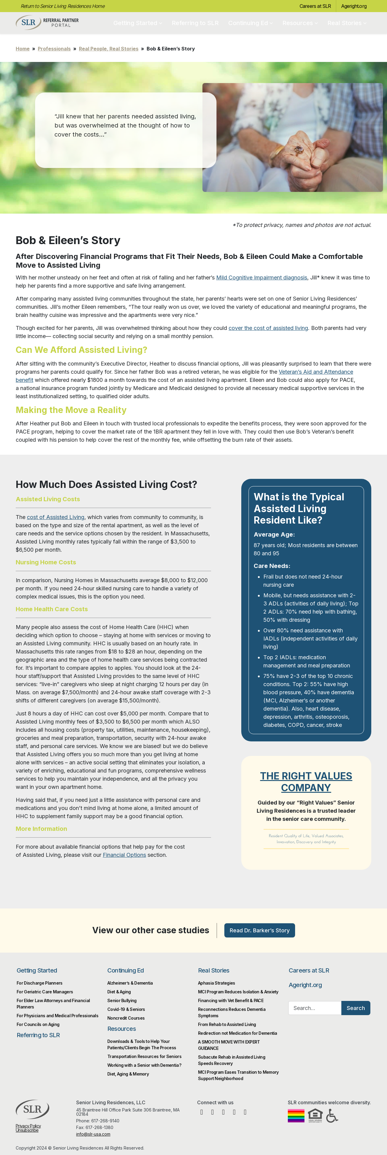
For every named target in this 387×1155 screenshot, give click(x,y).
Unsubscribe (27, 1130)
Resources (300, 23)
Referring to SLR (195, 23)
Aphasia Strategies (216, 983)
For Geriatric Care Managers (45, 991)
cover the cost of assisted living (268, 328)
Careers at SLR (315, 6)
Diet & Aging (119, 991)
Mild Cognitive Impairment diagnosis (261, 277)
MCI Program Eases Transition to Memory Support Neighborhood (238, 1075)
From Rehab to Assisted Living (227, 1024)
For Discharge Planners (40, 983)
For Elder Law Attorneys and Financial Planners (53, 1003)
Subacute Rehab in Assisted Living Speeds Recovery (231, 1060)
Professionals (54, 49)
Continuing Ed (250, 23)
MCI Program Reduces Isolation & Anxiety (238, 991)
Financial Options (124, 855)
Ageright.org (353, 6)
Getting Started (137, 23)
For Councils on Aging (38, 1024)
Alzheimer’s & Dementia (130, 983)
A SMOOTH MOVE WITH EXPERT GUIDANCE (229, 1045)
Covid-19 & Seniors (126, 1009)
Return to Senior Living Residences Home (62, 6)
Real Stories (346, 23)
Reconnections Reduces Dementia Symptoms (231, 1012)
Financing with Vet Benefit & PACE (230, 1000)
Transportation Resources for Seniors (144, 1056)
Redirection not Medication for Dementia (237, 1033)
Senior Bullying (122, 1000)
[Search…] (315, 1008)
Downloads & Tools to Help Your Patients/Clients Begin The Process (141, 1044)
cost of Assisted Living (55, 517)
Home (23, 49)
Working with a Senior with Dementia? (144, 1065)
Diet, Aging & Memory (128, 1073)
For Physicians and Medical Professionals (57, 1015)
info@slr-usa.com (93, 1134)
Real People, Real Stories (108, 49)
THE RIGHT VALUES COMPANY (306, 781)
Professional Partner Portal (47, 22)
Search (356, 1008)
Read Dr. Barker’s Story (260, 930)
